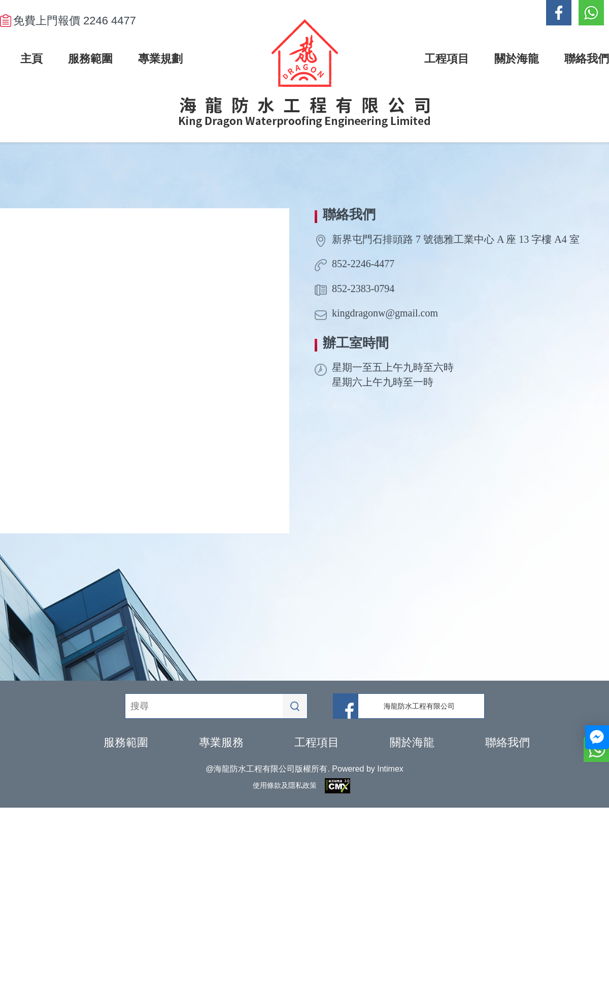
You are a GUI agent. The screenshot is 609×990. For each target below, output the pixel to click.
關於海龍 (412, 742)
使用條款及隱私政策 (285, 785)
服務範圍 (126, 742)
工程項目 (316, 742)
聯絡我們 (507, 742)
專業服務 (221, 742)
